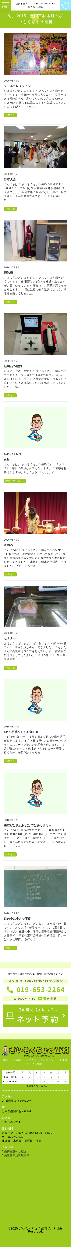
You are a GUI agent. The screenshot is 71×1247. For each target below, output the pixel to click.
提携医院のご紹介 (15, 1151)
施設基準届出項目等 (16, 1155)
